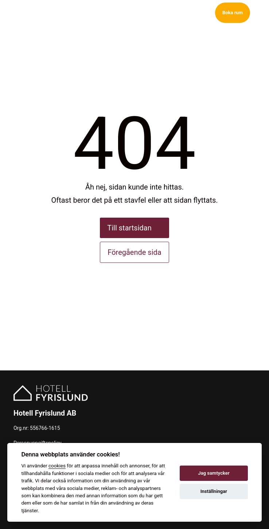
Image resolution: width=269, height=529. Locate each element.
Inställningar (213, 491)
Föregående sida (134, 252)
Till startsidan (129, 227)
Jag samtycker (213, 473)
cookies (57, 465)
